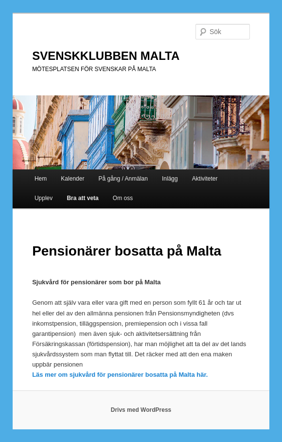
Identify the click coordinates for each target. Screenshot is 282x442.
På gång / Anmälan (123, 178)
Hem (41, 178)
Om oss (123, 198)
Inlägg (170, 178)
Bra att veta (82, 198)
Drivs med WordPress (141, 409)
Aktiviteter (205, 178)
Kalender (72, 178)
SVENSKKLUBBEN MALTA (105, 55)
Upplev (44, 198)
